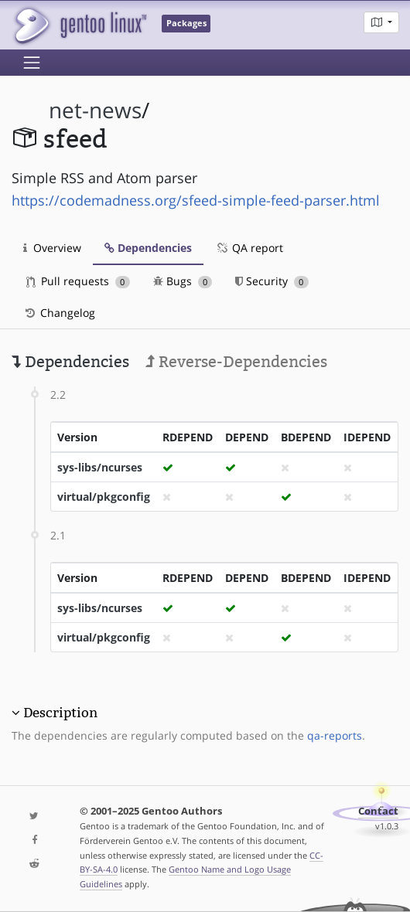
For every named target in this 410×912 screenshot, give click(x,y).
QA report (249, 247)
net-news (95, 110)
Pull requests (78, 281)
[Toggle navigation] (31, 62)
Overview (52, 247)
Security (272, 281)
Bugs (183, 281)
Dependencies (148, 247)
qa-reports (334, 735)
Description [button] (60, 712)
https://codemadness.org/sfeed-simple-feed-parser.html (196, 200)
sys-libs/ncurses (99, 467)
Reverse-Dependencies (236, 361)
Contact (378, 811)
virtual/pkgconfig (103, 496)
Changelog (59, 312)
